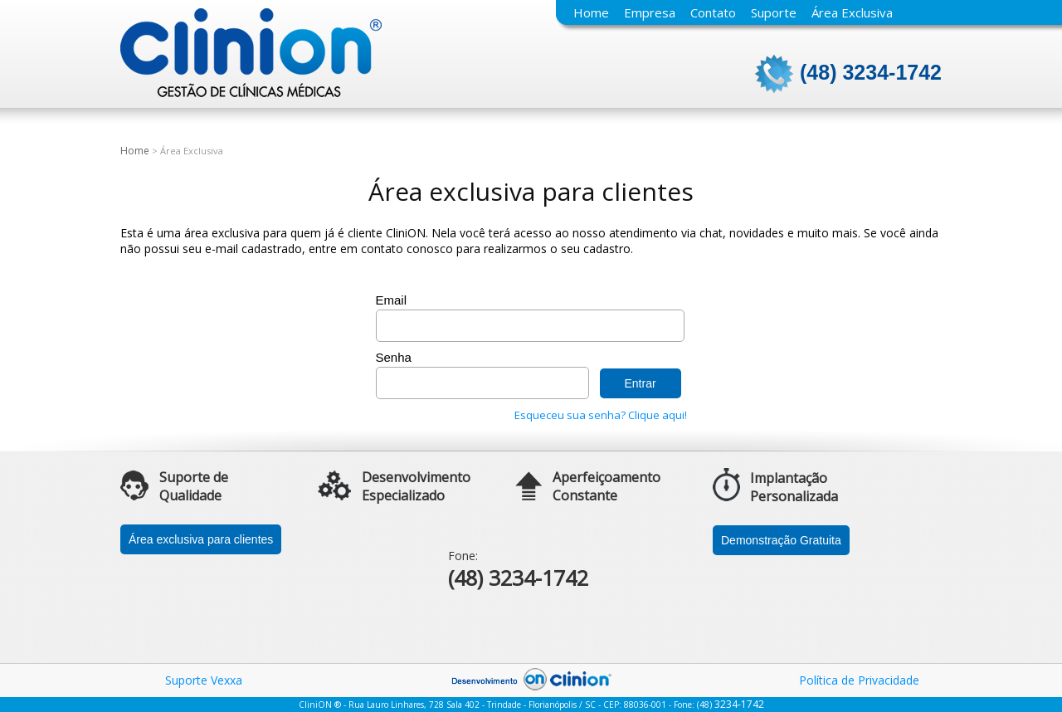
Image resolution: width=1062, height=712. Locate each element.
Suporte (773, 12)
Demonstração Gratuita (781, 540)
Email (391, 300)
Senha (394, 357)
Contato (713, 12)
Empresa (649, 12)
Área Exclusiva (852, 12)
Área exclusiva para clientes (201, 539)
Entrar (640, 383)
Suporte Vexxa (203, 680)
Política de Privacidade (859, 680)
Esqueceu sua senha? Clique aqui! (600, 414)
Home (591, 12)
